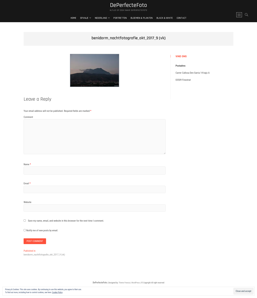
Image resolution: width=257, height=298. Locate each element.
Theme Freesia (124, 283)
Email (27, 183)
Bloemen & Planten (142, 18)
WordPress (135, 283)
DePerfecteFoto (128, 5)
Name (27, 164)
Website (27, 202)
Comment (28, 117)
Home (73, 18)
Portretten (120, 18)
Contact (181, 18)
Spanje (84, 18)
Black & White (165, 18)
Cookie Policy (57, 292)
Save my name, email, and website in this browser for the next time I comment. (66, 220)
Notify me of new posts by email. (42, 230)
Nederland (101, 18)
